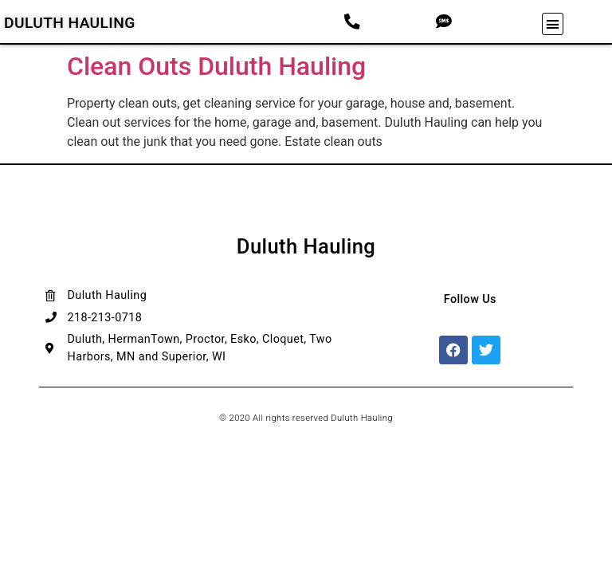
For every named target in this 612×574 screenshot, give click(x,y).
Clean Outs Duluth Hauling (216, 66)
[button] (553, 24)
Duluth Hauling (69, 23)
